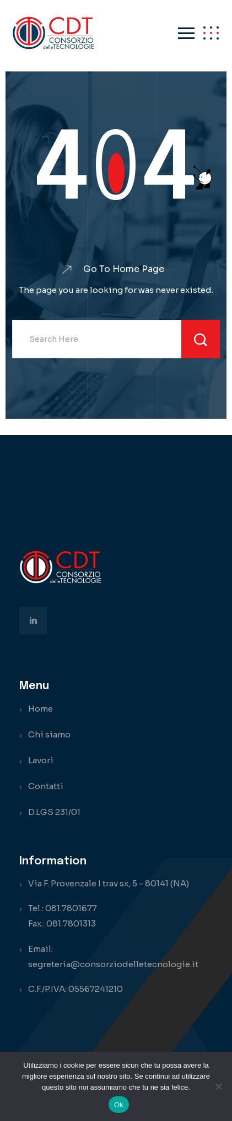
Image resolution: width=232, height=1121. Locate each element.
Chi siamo (49, 734)
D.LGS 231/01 (54, 812)
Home (40, 708)
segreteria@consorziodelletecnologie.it (113, 964)
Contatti (45, 786)
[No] (218, 1086)
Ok (118, 1105)
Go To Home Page (123, 269)
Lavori (40, 760)
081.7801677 (71, 908)
